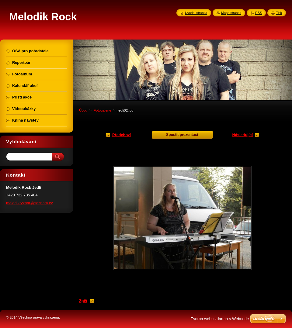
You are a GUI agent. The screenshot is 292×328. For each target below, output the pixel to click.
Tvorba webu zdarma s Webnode (220, 318)
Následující (242, 135)
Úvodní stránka (196, 13)
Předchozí (121, 135)
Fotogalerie (102, 110)
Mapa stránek (231, 13)
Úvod (83, 110)
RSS (258, 13)
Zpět (83, 301)
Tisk (279, 13)
